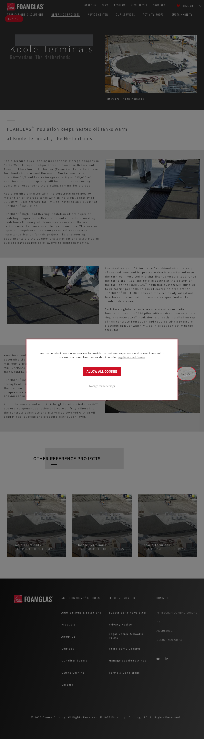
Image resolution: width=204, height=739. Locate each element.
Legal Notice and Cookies (131, 357)
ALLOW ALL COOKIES (102, 372)
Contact (186, 373)
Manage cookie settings (102, 386)
